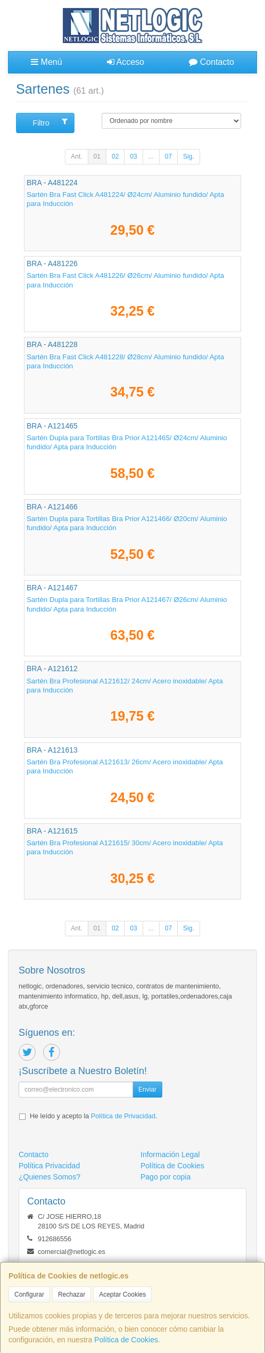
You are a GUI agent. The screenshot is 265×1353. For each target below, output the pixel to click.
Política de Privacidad (123, 1116)
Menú (46, 62)
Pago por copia (165, 1177)
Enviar (147, 1089)
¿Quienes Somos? (49, 1177)
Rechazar (71, 1294)
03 (133, 156)
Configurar (29, 1294)
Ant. (76, 156)
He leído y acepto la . (93, 1116)
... (151, 156)
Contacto (211, 62)
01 (97, 156)
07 (168, 156)
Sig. (188, 156)
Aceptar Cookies (122, 1294)
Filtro (50, 122)
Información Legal (170, 1154)
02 (115, 156)
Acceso (125, 62)
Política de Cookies (126, 1339)
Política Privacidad (49, 1165)
